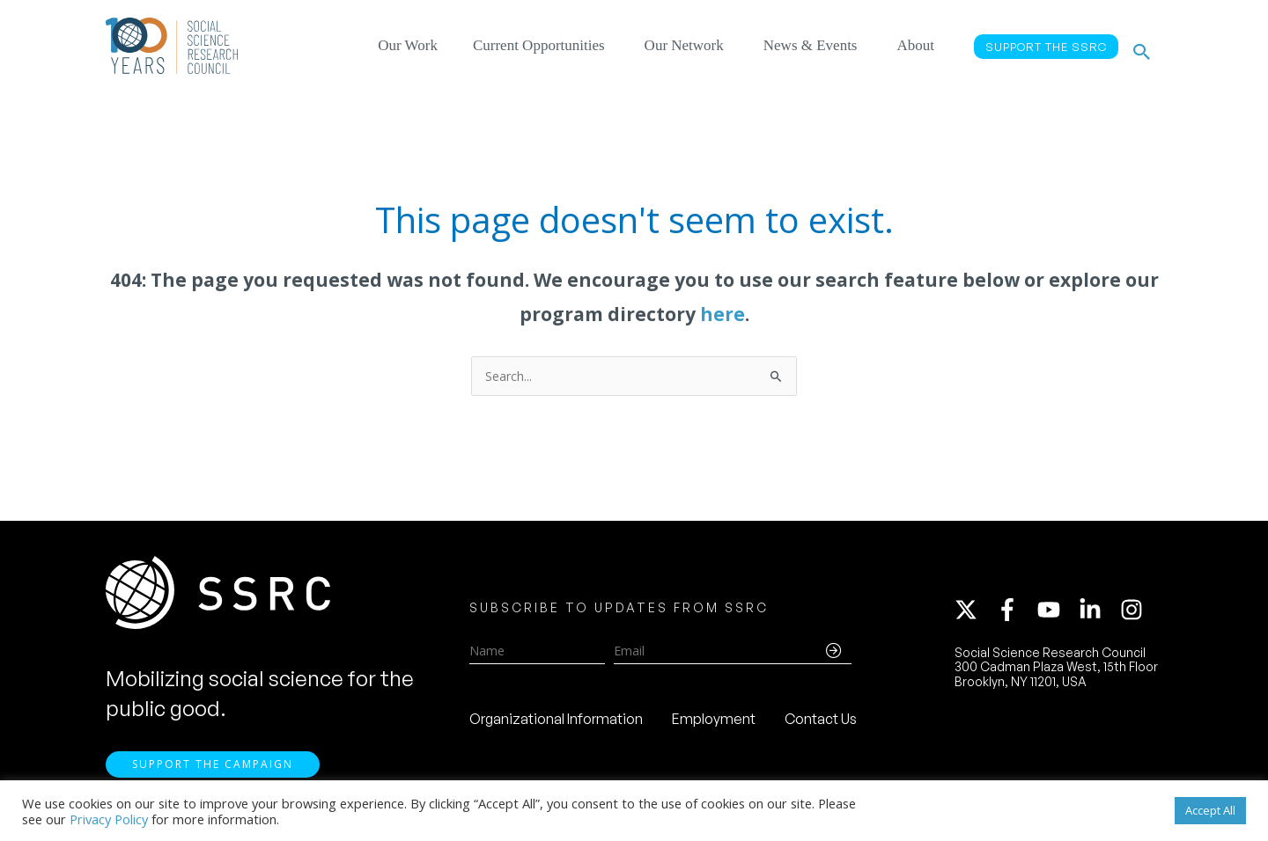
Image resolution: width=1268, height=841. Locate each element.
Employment (714, 722)
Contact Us (821, 722)
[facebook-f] (1015, 613)
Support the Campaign (212, 771)
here (722, 314)
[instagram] (1135, 613)
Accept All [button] (1210, 810)
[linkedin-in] (1098, 613)
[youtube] (1056, 613)
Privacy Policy (109, 819)
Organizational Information (556, 722)
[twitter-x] (974, 613)
